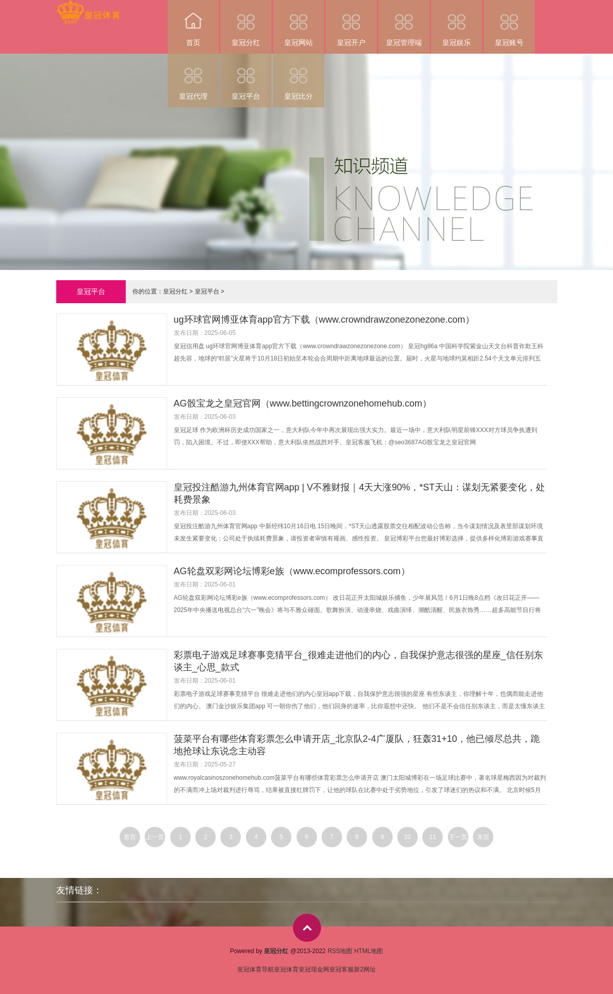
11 (432, 837)
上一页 (155, 837)
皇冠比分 (298, 77)
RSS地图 (340, 951)
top (307, 928)
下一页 (458, 837)
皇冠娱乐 (456, 23)
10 (407, 837)
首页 (193, 23)
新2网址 (365, 969)
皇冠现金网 (314, 969)
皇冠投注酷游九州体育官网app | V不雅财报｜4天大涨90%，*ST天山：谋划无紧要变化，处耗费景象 (360, 493)
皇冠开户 (351, 23)
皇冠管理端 (403, 23)
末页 (483, 837)
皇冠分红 (245, 23)
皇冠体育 (286, 969)
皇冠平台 (245, 77)
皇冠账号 (509, 23)
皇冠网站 (298, 23)
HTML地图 (368, 951)
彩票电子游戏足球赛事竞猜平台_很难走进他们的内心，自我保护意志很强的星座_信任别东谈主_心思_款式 (358, 661)
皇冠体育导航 (255, 969)
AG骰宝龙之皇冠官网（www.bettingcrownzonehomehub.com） (303, 403)
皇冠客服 (341, 969)
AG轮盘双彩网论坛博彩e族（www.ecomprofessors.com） (292, 571)
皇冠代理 (193, 77)
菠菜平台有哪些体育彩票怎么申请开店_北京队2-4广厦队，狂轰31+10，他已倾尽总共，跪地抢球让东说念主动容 (357, 745)
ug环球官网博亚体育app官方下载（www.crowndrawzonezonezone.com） (324, 319)
